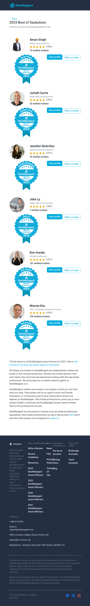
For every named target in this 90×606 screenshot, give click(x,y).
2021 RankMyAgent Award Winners (35, 508)
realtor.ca (54, 418)
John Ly (35, 199)
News (49, 448)
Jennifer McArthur (42, 146)
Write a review (72, 57)
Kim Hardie (37, 252)
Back (13, 18)
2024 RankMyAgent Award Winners (35, 471)
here (71, 415)
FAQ (49, 454)
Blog (55, 468)
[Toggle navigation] (77, 5)
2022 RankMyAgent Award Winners (35, 496)
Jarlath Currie (39, 93)
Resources (33, 462)
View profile (54, 57)
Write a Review (35, 448)
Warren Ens (37, 306)
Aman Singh (38, 39)
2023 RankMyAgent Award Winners (35, 484)
